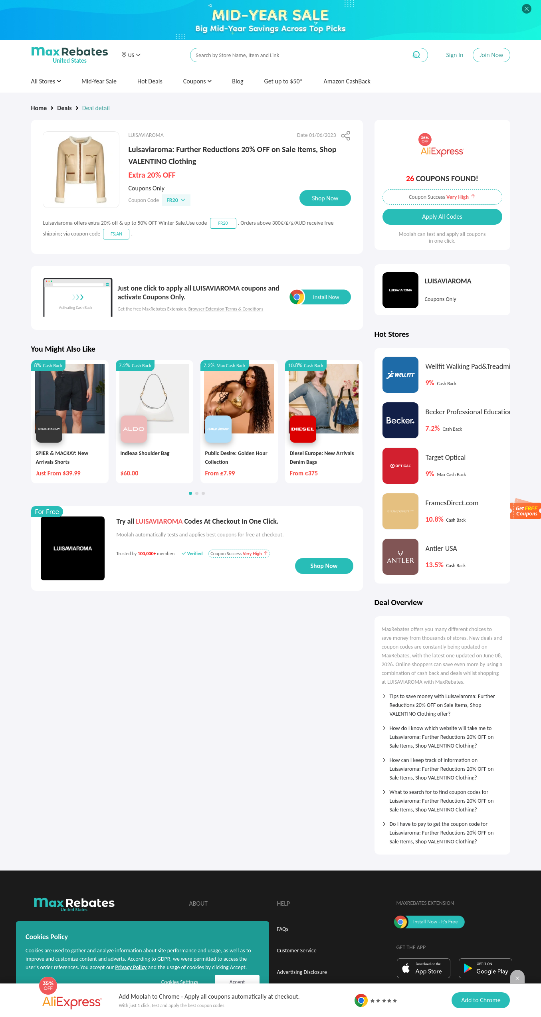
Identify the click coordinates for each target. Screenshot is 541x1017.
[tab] (442, 702)
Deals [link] (64, 108)
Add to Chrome (480, 1000)
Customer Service (297, 950)
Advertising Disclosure (302, 972)
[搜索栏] (293, 55)
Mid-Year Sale (99, 81)
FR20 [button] (176, 200)
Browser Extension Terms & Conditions (226, 309)
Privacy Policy (131, 967)
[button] (131, 55)
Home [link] (39, 108)
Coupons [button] (197, 81)
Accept (237, 982)
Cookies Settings (179, 982)
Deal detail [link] (96, 108)
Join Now (491, 55)
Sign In (454, 55)
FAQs (283, 929)
